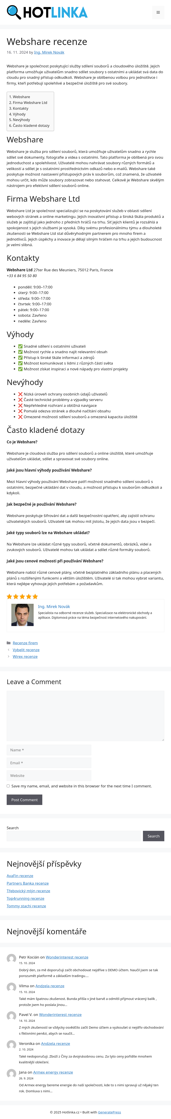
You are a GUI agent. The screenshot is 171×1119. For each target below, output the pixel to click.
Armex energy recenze (53, 1072)
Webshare (21, 96)
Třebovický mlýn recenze (28, 890)
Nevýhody (21, 119)
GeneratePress (109, 1112)
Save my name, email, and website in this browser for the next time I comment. (82, 786)
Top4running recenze (25, 898)
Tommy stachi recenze (26, 905)
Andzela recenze (49, 985)
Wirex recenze (25, 656)
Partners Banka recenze (28, 883)
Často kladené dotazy (31, 125)
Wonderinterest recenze (67, 957)
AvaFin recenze (20, 875)
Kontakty (20, 108)
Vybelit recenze (26, 649)
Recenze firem (25, 642)
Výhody (19, 114)
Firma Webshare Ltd (30, 102)
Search (13, 827)
